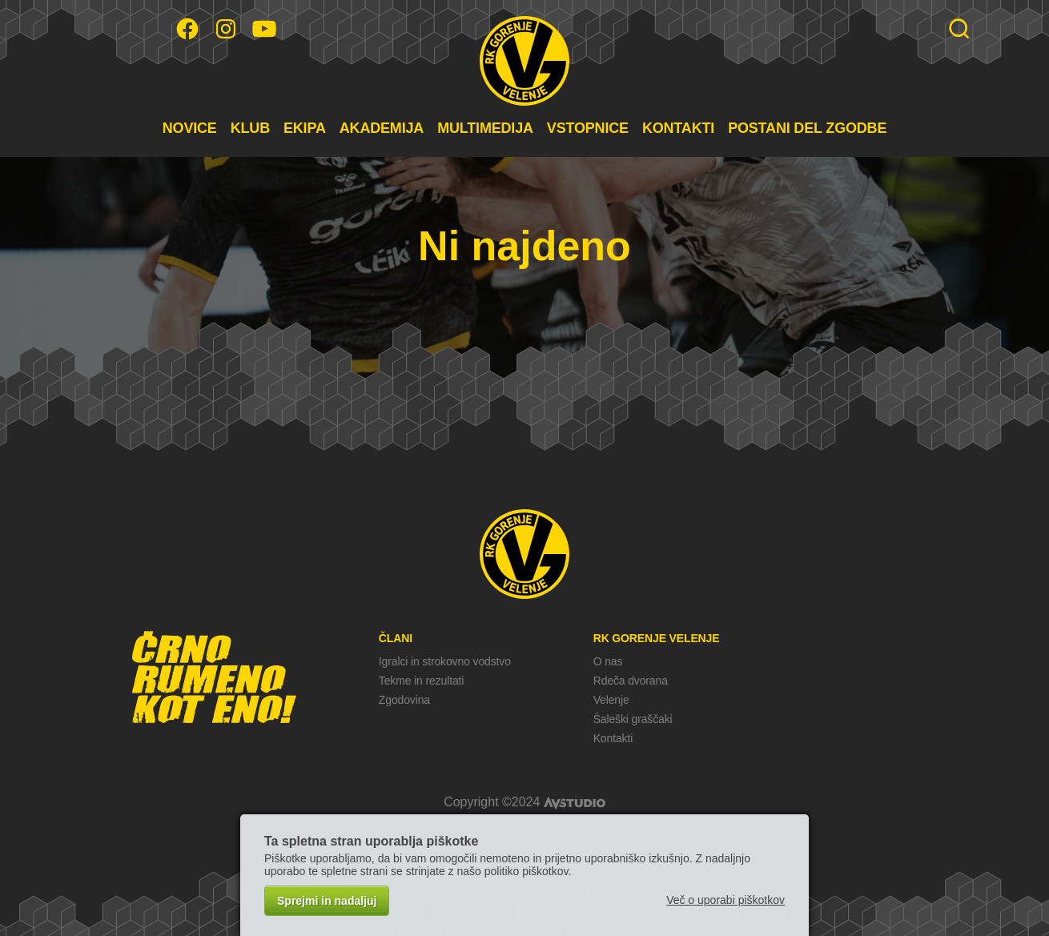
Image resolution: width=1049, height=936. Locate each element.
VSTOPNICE (588, 128)
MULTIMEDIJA (485, 128)
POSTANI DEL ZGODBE (807, 128)
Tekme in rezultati (421, 680)
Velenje (611, 699)
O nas (608, 661)
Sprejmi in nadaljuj (326, 900)
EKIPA (304, 128)
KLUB (250, 128)
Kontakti (613, 738)
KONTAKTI (678, 128)
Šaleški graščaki (633, 719)
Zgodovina (404, 699)
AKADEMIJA (382, 128)
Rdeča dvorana (630, 680)
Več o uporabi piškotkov (725, 900)
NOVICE (190, 128)
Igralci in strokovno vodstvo (445, 661)
